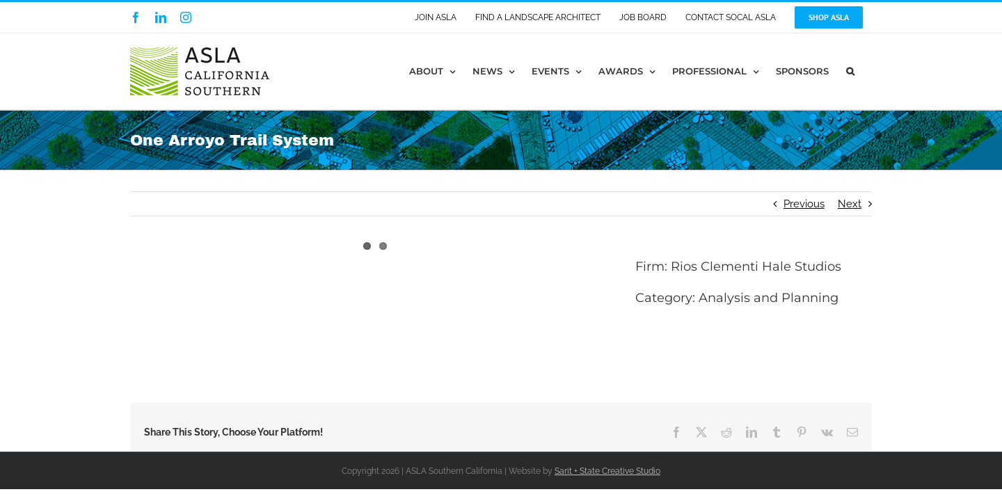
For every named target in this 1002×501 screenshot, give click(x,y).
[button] (868, 71)
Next (849, 204)
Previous (804, 204)
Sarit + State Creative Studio (607, 471)
